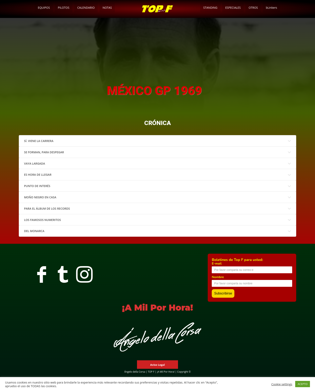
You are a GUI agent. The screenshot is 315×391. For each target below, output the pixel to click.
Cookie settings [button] (281, 384)
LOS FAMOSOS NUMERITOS (42, 220)
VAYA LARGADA (34, 163)
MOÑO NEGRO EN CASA (40, 197)
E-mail (216, 263)
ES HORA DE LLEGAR (38, 175)
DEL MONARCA (34, 231)
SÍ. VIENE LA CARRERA (38, 141)
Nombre (218, 277)
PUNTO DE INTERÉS (37, 186)
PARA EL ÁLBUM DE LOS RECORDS (47, 208)
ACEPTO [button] (303, 384)
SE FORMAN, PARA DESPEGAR (44, 152)
